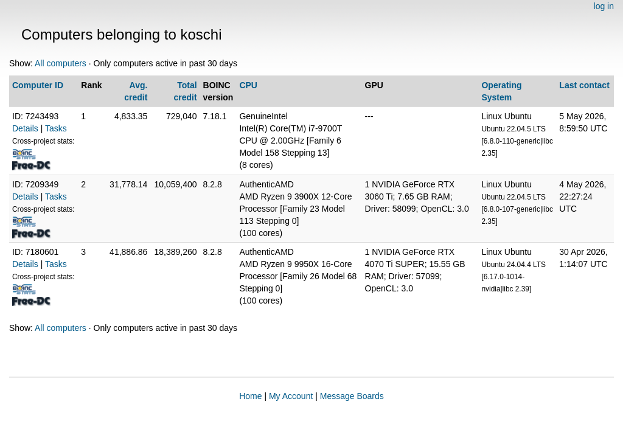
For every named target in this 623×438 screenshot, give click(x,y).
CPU (248, 85)
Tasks (56, 128)
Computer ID (37, 85)
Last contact (584, 85)
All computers (60, 63)
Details (25, 128)
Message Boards (352, 396)
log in (604, 6)
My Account (291, 396)
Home (250, 396)
